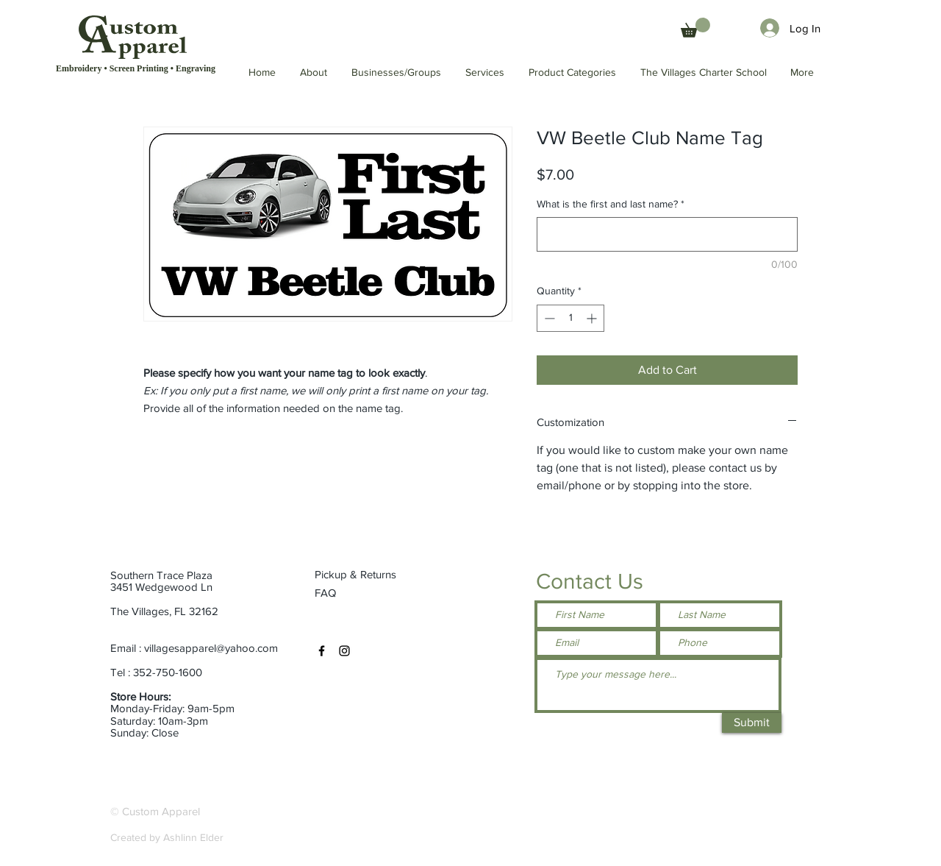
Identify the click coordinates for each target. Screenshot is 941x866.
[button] (704, 72)
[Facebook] (322, 651)
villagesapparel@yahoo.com (211, 648)
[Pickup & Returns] (361, 574)
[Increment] (593, 318)
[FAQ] (327, 593)
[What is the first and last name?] (667, 234)
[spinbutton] (570, 318)
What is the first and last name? (610, 204)
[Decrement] (548, 318)
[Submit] (751, 723)
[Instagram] (344, 651)
